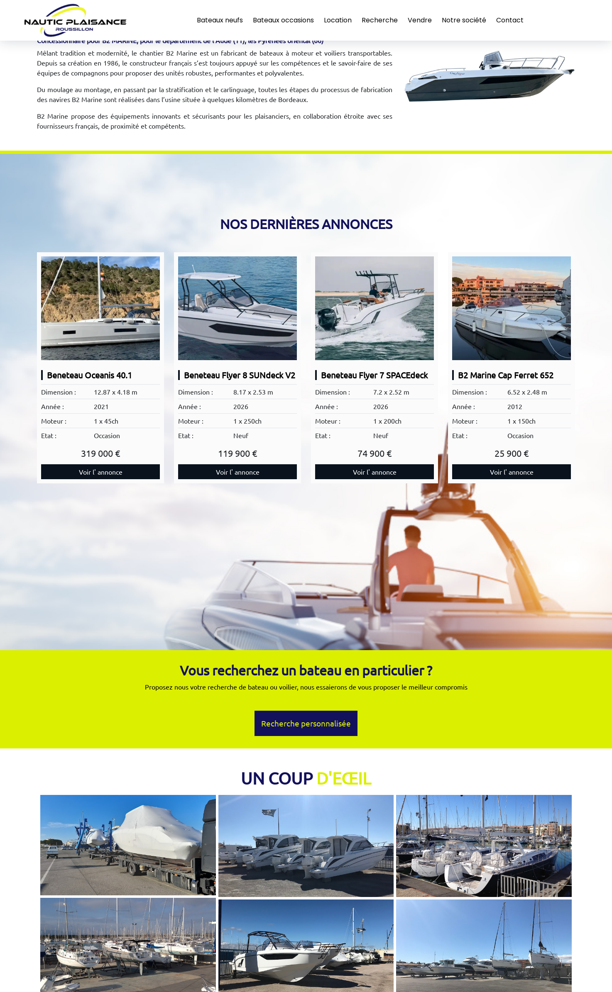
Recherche (380, 20)
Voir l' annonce (100, 472)
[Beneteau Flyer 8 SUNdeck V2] (237, 308)
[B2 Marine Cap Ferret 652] (511, 308)
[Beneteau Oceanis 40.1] (100, 308)
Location (338, 20)
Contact (510, 20)
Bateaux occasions (283, 20)
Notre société (464, 20)
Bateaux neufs (220, 20)
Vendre (420, 20)
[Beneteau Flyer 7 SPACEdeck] (374, 308)
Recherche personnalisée (306, 723)
